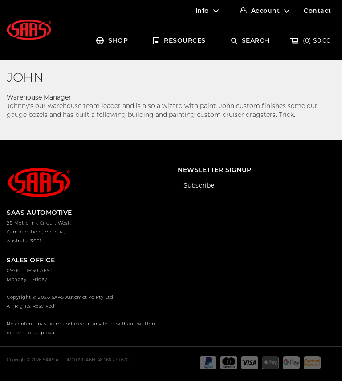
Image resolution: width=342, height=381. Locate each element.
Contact (317, 11)
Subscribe (198, 185)
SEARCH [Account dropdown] (255, 40)
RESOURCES (185, 40)
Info (202, 11)
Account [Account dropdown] (265, 11)
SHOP (118, 40)
